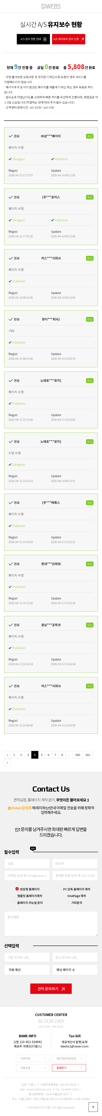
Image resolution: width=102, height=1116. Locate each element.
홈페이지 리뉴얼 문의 (30, 903)
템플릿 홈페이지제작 (29, 896)
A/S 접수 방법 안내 (33, 39)
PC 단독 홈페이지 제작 (76, 889)
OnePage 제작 (76, 896)
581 (87, 755)
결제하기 (61, 1068)
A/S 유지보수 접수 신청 (68, 39)
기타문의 (76, 903)
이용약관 (25, 1058)
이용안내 (25, 1068)
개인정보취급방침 (66, 1058)
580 (77, 755)
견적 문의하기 (51, 988)
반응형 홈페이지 (30, 889)
